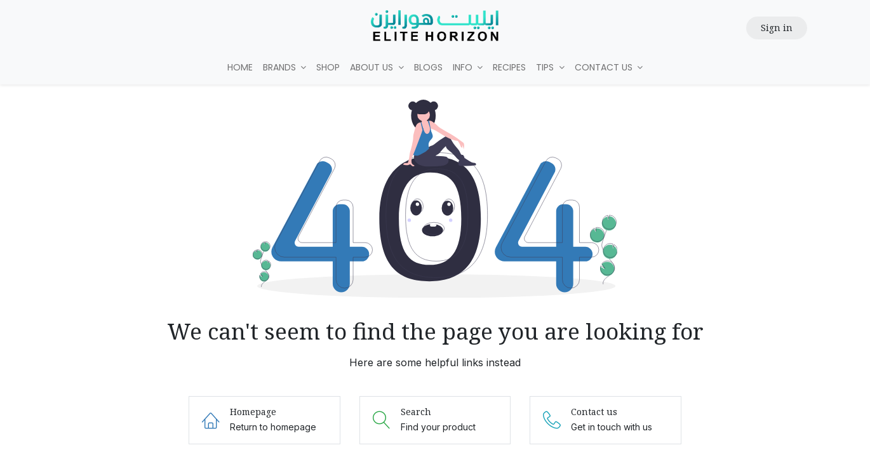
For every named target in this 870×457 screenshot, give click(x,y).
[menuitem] (240, 67)
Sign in (777, 28)
